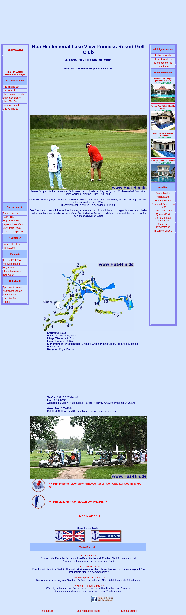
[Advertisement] (93, 22)
